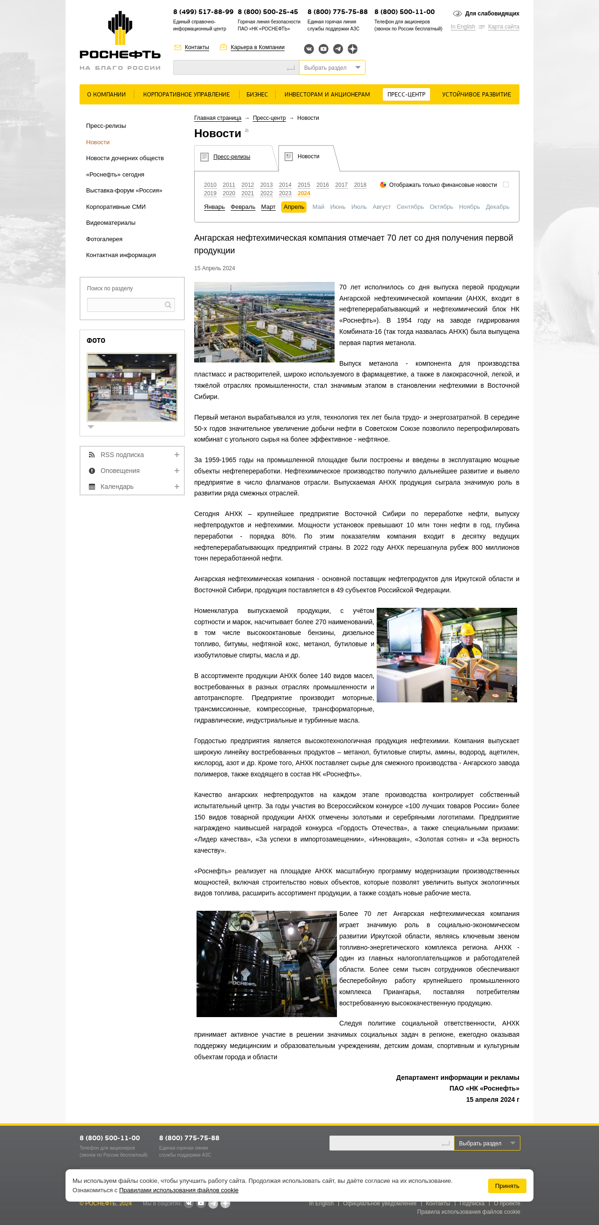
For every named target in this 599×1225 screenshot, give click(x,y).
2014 (285, 185)
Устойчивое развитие (476, 95)
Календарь (117, 486)
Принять (507, 1185)
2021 (247, 193)
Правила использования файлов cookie (469, 1212)
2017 (341, 185)
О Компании (106, 95)
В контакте (189, 1204)
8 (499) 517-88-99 (203, 12)
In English (463, 26)
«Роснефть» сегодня (115, 174)
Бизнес (257, 95)
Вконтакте (309, 49)
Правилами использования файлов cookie (179, 1190)
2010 (210, 185)
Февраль (243, 206)
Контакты (197, 47)
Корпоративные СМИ (116, 206)
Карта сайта (503, 26)
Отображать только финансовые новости (443, 185)
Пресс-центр (406, 95)
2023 (285, 193)
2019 (210, 193)
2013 (266, 185)
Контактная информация (121, 254)
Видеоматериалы (111, 222)
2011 (229, 185)
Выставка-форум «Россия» (124, 190)
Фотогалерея (104, 239)
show (94, 427)
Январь (214, 206)
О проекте (507, 1203)
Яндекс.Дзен (353, 49)
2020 (229, 193)
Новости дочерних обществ (125, 158)
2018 (360, 185)
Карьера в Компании (258, 47)
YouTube (324, 49)
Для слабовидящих (492, 13)
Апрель (294, 206)
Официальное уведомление (379, 1203)
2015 (304, 185)
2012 (247, 185)
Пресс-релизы (106, 125)
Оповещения (120, 470)
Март (268, 206)
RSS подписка (122, 454)
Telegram (338, 49)
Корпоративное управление (186, 95)
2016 (322, 185)
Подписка (472, 1203)
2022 (266, 193)
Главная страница (217, 118)
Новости (98, 142)
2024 (304, 193)
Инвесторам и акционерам (327, 95)
